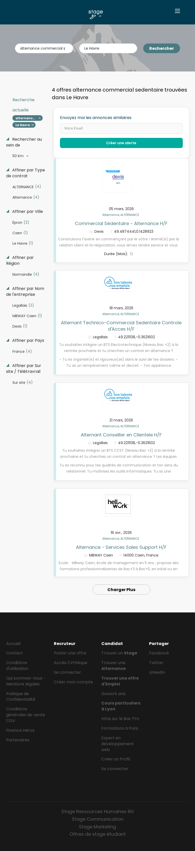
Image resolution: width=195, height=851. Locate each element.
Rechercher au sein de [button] (24, 142)
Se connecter (67, 672)
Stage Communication (97, 819)
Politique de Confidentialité (20, 696)
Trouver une (113, 665)
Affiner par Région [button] (20, 260)
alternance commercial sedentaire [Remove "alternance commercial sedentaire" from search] (29, 118)
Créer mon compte (73, 682)
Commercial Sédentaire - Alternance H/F (121, 223)
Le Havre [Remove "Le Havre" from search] (22, 125)
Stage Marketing (97, 827)
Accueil (13, 644)
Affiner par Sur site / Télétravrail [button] (23, 368)
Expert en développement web (117, 744)
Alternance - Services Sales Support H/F (121, 547)
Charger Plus (121, 590)
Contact (14, 653)
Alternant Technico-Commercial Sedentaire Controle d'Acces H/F (121, 325)
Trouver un (119, 653)
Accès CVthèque (70, 663)
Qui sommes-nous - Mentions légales (26, 681)
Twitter (156, 663)
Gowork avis (113, 694)
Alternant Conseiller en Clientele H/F (121, 435)
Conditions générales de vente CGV (25, 715)
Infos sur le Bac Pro (120, 719)
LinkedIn (157, 672)
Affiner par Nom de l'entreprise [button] (25, 291)
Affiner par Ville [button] (27, 211)
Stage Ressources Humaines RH (97, 811)
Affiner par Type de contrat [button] (25, 173)
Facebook (159, 653)
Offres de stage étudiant (98, 834)
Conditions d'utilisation (17, 665)
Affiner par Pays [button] (27, 340)
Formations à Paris (119, 728)
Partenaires (17, 740)
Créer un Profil (115, 759)
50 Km (18, 155)
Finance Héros (20, 730)
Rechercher (161, 48)
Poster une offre (70, 653)
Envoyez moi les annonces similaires (96, 118)
